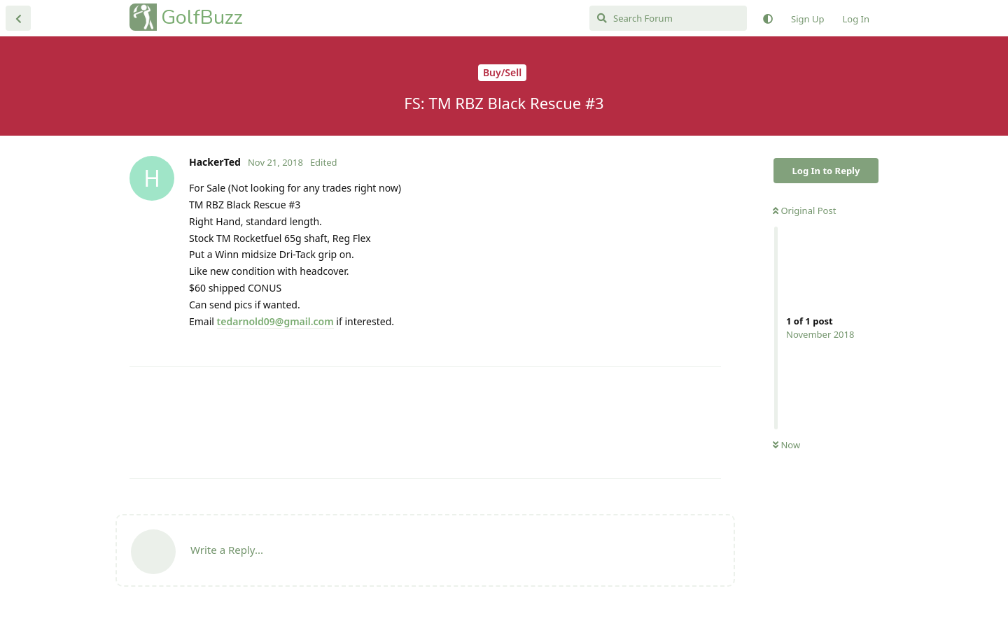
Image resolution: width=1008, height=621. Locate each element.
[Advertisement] (425, 422)
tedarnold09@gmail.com (275, 321)
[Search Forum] (668, 18)
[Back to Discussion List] (18, 18)
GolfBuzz (202, 17)
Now (786, 444)
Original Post (804, 210)
